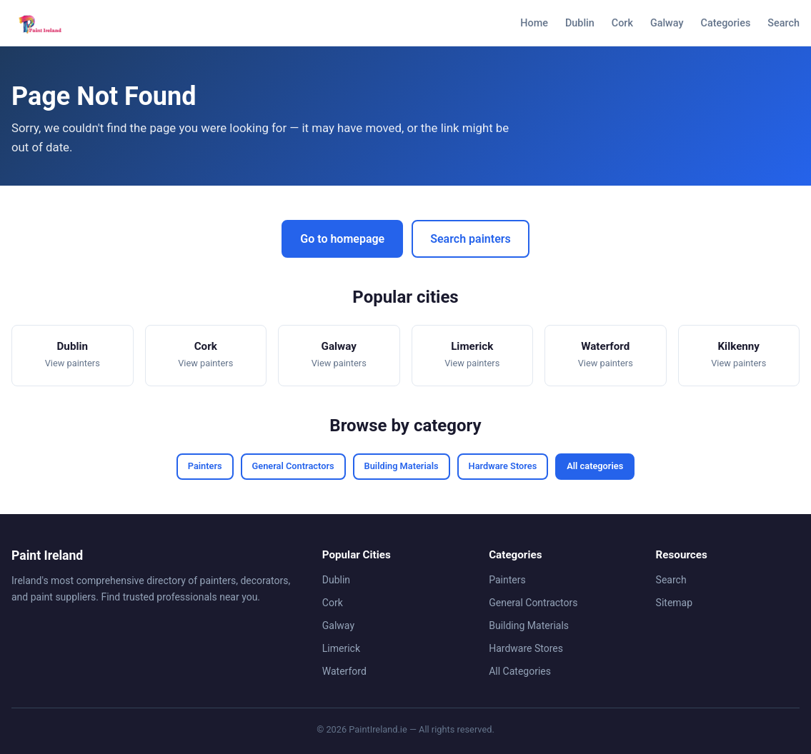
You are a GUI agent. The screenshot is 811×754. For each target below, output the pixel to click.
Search (783, 23)
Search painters (470, 239)
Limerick (341, 648)
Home (534, 23)
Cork (622, 23)
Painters (205, 466)
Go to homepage (342, 239)
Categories (726, 23)
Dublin (579, 23)
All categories (595, 466)
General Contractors (293, 466)
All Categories (520, 671)
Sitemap (674, 602)
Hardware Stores (503, 466)
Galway (667, 23)
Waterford (344, 671)
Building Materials (401, 466)
